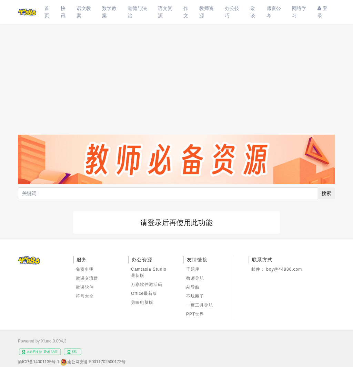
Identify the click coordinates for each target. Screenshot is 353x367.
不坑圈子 (195, 296)
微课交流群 (87, 278)
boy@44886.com (284, 269)
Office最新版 (144, 293)
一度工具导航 (199, 305)
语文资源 (165, 12)
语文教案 (84, 12)
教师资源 (206, 12)
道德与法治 (137, 12)
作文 (185, 12)
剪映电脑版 (142, 302)
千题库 (193, 269)
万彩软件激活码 (146, 284)
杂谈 (252, 12)
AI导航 (193, 287)
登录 (322, 12)
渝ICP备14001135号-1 (38, 361)
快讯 (63, 12)
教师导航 (195, 278)
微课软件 (85, 287)
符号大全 (85, 296)
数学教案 (109, 12)
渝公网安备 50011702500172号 (96, 361)
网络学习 (299, 12)
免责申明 (85, 269)
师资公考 (273, 12)
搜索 (326, 193)
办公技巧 (232, 12)
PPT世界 (195, 314)
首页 (46, 12)
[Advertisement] (176, 76)
